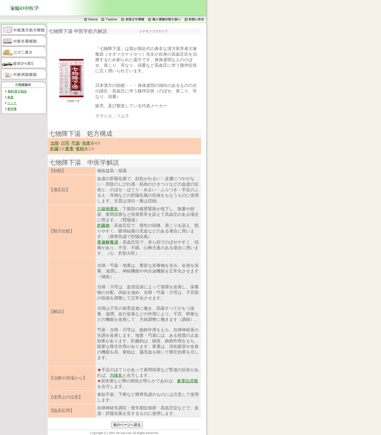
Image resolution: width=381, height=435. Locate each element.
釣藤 (54, 148)
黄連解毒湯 (107, 242)
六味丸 (116, 375)
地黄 (86, 143)
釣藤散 (103, 225)
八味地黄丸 (107, 209)
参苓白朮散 (187, 381)
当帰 (54, 143)
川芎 (65, 143)
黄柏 (80, 148)
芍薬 (75, 143)
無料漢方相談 (17, 91)
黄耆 (69, 148)
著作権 (12, 109)
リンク (12, 103)
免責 (10, 97)
